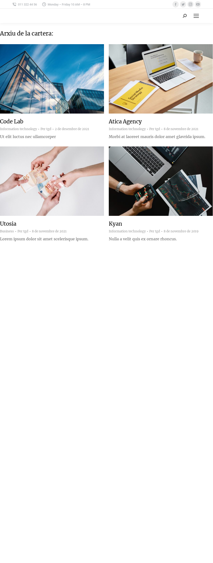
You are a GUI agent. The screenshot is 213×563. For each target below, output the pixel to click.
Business (7, 231)
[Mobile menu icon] (196, 16)
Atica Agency (125, 121)
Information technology (18, 129)
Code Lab (11, 121)
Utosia (8, 223)
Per (45, 129)
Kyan (115, 223)
